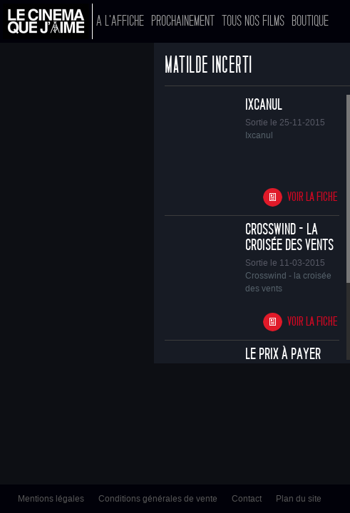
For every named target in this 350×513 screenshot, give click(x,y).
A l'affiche (120, 21)
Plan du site (298, 499)
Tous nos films (253, 21)
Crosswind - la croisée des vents (289, 237)
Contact (247, 499)
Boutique (310, 21)
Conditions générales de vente (157, 499)
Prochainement (183, 21)
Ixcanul (263, 105)
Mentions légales (51, 499)
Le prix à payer (283, 354)
